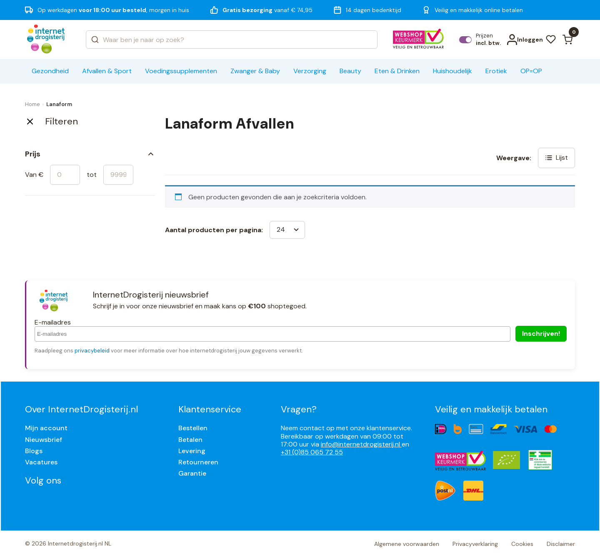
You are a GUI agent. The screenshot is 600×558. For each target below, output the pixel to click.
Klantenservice (209, 409)
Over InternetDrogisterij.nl (81, 409)
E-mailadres (53, 322)
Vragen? (299, 409)
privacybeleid (92, 350)
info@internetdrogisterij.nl (361, 444)
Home (32, 104)
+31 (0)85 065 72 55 (312, 452)
